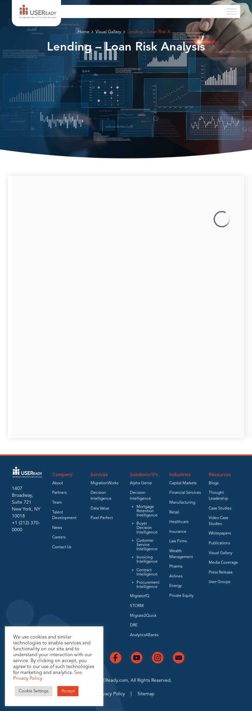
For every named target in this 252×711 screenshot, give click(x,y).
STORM (137, 606)
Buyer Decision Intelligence (147, 528)
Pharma (175, 567)
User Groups (219, 582)
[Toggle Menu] (231, 11)
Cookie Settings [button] (34, 691)
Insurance (177, 532)
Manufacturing (182, 503)
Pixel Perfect (102, 518)
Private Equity (181, 596)
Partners (59, 493)
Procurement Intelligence (147, 585)
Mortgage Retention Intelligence (147, 511)
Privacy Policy (111, 694)
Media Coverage (223, 563)
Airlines (175, 576)
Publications (219, 543)
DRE (133, 625)
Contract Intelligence (147, 572)
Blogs (214, 483)
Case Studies (220, 509)
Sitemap (146, 694)
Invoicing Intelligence (147, 559)
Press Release (221, 573)
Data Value (100, 509)
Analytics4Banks (144, 635)
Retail (174, 512)
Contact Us (61, 547)
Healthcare (179, 522)
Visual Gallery (108, 32)
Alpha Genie (141, 483)
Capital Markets (183, 483)
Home (83, 32)
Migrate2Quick (143, 616)
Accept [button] (67, 691)
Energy (175, 586)
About (57, 483)
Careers (59, 537)
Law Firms (178, 541)
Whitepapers (220, 533)
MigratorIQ (139, 596)
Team (57, 503)
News (57, 528)
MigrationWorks (104, 483)
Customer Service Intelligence (147, 545)
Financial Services (185, 493)
